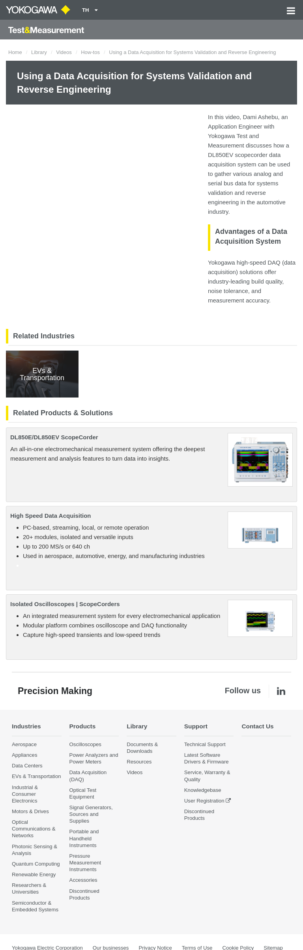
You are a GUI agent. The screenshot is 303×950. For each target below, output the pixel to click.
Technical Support (205, 744)
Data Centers (27, 766)
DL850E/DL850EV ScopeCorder (54, 437)
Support (196, 726)
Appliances (24, 755)
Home (15, 52)
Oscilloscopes (85, 744)
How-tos (90, 52)
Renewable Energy (34, 874)
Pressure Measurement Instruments (85, 862)
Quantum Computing (36, 864)
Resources (139, 762)
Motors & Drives (30, 811)
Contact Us (257, 726)
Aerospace (24, 744)
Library (39, 52)
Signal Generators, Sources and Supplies (91, 814)
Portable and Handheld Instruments (84, 838)
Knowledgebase (202, 790)
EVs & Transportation (36, 776)
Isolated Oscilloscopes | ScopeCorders (65, 604)
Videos (64, 52)
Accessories (83, 880)
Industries (26, 726)
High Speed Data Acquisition (50, 515)
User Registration (204, 801)
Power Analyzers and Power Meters (93, 758)
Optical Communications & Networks (34, 828)
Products (82, 726)
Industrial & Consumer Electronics (25, 794)
